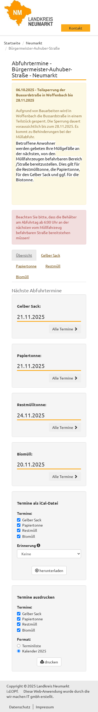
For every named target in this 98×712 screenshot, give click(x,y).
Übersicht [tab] (24, 255)
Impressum (45, 706)
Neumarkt (34, 42)
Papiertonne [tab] (26, 266)
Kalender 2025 (31, 651)
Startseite (12, 42)
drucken (49, 662)
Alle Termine (65, 328)
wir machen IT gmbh (23, 696)
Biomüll (26, 536)
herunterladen (49, 570)
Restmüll (27, 530)
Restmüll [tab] (52, 266)
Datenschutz (19, 706)
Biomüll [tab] (22, 276)
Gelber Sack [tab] (50, 255)
